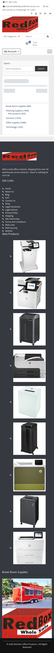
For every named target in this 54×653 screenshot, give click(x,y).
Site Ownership (12, 218)
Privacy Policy (11, 212)
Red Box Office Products (13, 164)
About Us (9, 191)
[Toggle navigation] (49, 51)
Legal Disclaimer (12, 206)
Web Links (10, 224)
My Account (10, 51)
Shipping (9, 215)
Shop (7, 203)
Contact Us (10, 200)
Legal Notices (11, 209)
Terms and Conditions (15, 221)
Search (7, 63)
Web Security (11, 228)
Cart (7, 197)
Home (8, 188)
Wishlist (8, 231)
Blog (7, 194)
